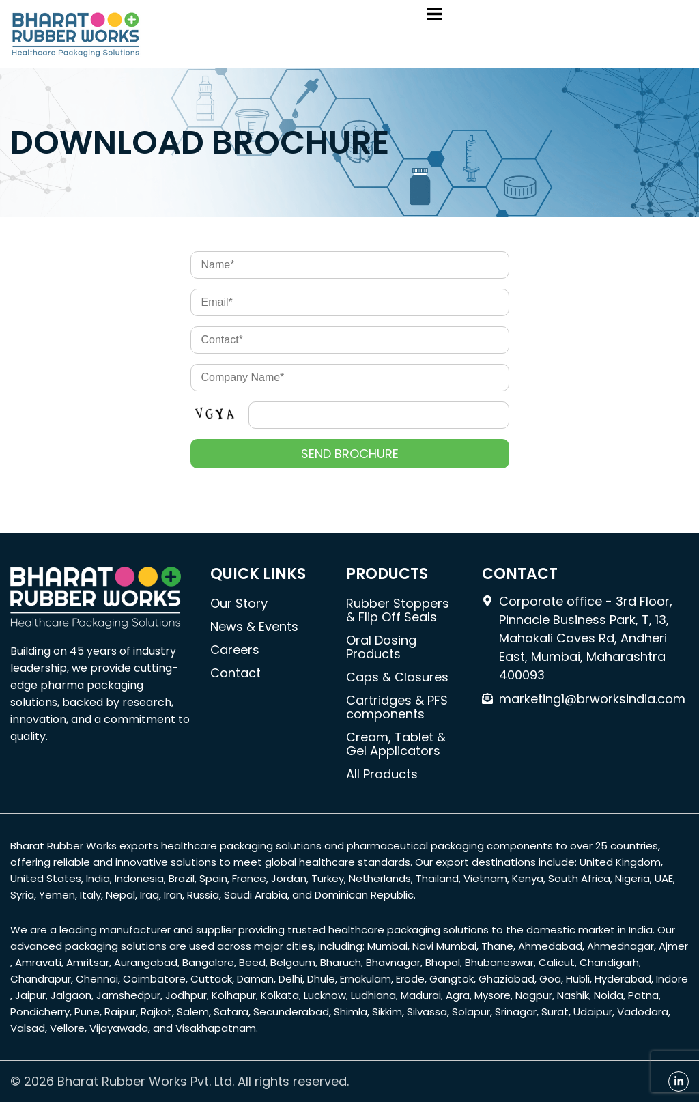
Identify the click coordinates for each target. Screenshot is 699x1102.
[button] (434, 15)
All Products (382, 773)
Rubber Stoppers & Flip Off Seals (397, 610)
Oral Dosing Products (381, 647)
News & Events (254, 626)
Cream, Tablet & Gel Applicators (396, 744)
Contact (235, 672)
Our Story (239, 603)
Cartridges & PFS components (397, 707)
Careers (234, 649)
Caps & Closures (397, 677)
